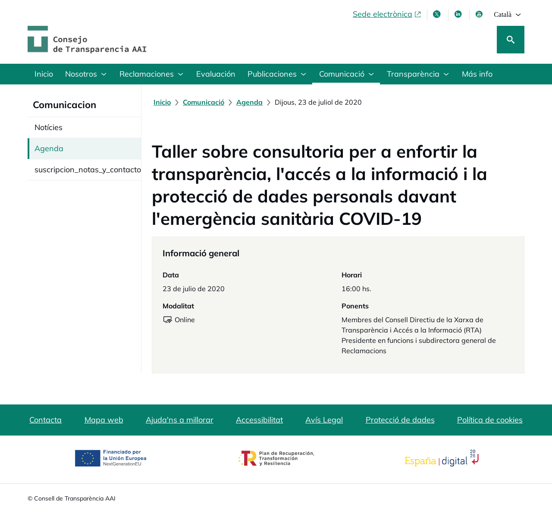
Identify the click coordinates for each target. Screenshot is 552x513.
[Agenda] (249, 102)
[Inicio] (162, 102)
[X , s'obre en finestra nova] (438, 14)
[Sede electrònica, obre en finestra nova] (387, 14)
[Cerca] (510, 39)
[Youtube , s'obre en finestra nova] (480, 14)
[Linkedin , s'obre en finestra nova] (459, 14)
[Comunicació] (203, 102)
